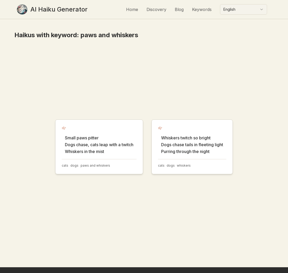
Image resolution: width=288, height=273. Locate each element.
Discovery (156, 9)
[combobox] (243, 9)
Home (132, 9)
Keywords (202, 9)
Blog (179, 9)
